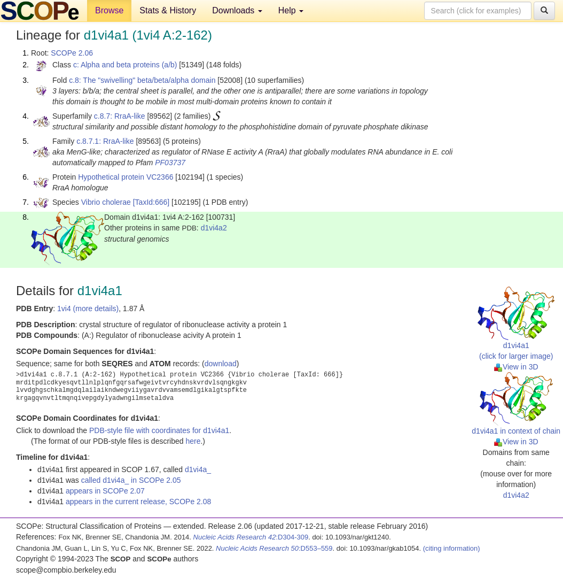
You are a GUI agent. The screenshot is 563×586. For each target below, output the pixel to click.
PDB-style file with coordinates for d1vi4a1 (159, 430)
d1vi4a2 (214, 227)
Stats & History (167, 10)
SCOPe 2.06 (72, 53)
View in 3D (516, 367)
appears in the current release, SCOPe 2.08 (138, 501)
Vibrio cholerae (106, 202)
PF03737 (170, 162)
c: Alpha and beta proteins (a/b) (125, 64)
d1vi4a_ (198, 469)
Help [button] (290, 10)
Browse (109, 10)
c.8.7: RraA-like (119, 116)
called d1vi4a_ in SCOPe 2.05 (131, 480)
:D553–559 (274, 548)
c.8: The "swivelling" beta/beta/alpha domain (142, 80)
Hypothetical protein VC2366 (125, 177)
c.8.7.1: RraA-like (105, 141)
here (192, 441)
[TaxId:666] (151, 202)
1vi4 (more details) (88, 308)
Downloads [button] (237, 10)
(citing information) (451, 548)
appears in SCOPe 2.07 (105, 491)
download (221, 363)
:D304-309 (251, 537)
